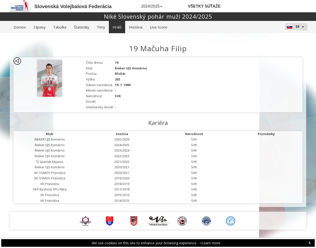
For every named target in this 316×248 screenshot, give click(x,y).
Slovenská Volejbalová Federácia (73, 6)
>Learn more (210, 243)
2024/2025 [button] (151, 6)
